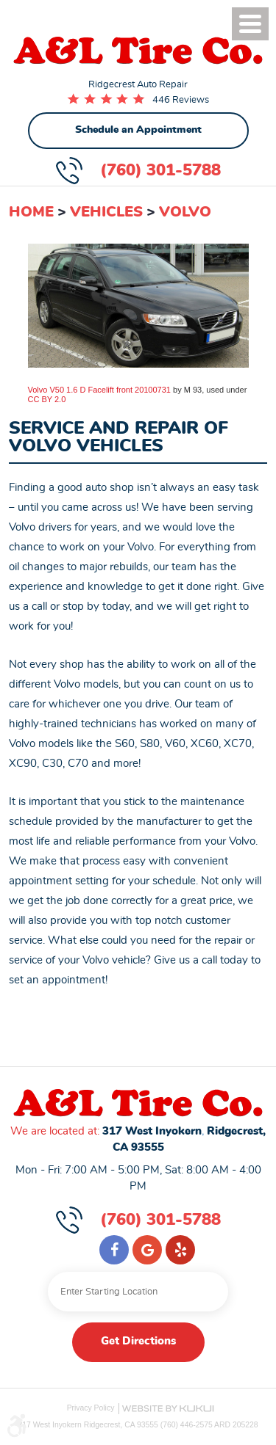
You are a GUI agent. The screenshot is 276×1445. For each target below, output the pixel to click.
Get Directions (138, 1341)
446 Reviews (180, 100)
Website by (168, 1408)
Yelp (180, 1249)
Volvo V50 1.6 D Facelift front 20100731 (99, 389)
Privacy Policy (91, 1408)
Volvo (185, 212)
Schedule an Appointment (138, 130)
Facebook (114, 1249)
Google (147, 1249)
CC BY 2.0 (47, 399)
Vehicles (106, 212)
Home (31, 212)
